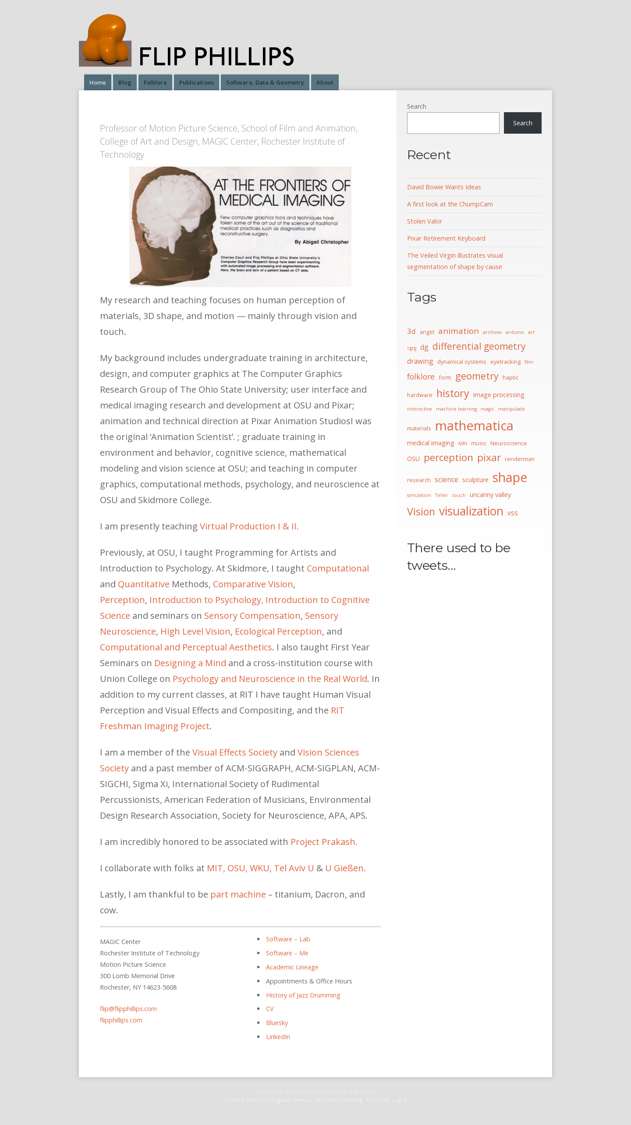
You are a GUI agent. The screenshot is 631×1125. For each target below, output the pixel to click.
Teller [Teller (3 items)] (441, 495)
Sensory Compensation (252, 615)
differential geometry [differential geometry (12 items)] (478, 346)
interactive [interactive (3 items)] (419, 409)
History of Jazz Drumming (303, 995)
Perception (122, 600)
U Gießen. (345, 868)
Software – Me (287, 953)
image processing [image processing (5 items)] (499, 394)
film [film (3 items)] (529, 362)
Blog (124, 82)
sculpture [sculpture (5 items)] (475, 480)
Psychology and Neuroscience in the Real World (270, 679)
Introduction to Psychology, (206, 600)
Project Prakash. (324, 842)
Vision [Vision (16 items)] (421, 511)
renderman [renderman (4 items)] (520, 459)
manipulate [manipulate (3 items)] (511, 409)
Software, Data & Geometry (265, 82)
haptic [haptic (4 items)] (510, 377)
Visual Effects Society (234, 752)
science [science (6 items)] (446, 479)
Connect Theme (243, 1100)
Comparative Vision (253, 584)
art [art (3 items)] (531, 332)
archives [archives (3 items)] (492, 332)
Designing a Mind (190, 663)
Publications (196, 82)
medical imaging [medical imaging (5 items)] (430, 443)
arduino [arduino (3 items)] (515, 332)
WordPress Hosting (339, 1100)
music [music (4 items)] (478, 443)
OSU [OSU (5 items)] (413, 458)
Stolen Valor (424, 221)
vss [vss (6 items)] (512, 513)
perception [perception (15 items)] (448, 457)
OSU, (237, 868)
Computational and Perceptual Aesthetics (186, 647)
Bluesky (277, 1023)
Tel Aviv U (294, 868)
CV (270, 1008)
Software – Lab (288, 939)
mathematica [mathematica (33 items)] (474, 425)
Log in (400, 1100)
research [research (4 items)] (419, 480)
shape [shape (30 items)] (510, 477)
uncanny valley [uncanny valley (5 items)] (490, 494)
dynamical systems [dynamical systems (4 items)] (461, 362)
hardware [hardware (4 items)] (419, 395)
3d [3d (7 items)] (411, 331)
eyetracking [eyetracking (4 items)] (505, 362)
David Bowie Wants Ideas (444, 187)
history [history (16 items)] (452, 393)
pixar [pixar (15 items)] (489, 457)
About (324, 82)
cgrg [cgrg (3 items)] (411, 348)
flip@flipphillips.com (128, 1008)
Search (416, 106)
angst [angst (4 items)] (427, 332)
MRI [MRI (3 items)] (462, 443)
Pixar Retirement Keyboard (446, 238)
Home (97, 82)
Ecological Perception (278, 631)
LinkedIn (278, 1037)
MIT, (216, 868)
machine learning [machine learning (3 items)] (456, 409)
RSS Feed (377, 1100)
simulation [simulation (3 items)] (419, 495)
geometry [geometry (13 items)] (477, 375)
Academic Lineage (292, 967)
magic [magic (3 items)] (487, 409)
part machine (238, 894)
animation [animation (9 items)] (458, 330)
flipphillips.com (121, 1020)
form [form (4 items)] (445, 377)
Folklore (155, 82)
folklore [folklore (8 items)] (421, 376)
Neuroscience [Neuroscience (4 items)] (508, 443)
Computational (338, 568)
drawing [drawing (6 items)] (420, 361)
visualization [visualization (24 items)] (471, 511)
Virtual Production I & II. (249, 526)
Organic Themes (291, 1100)
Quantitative (144, 584)
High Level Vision (195, 631)
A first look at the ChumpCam (450, 204)
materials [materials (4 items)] (419, 428)
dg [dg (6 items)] (424, 347)
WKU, (261, 868)
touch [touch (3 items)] (459, 495)
